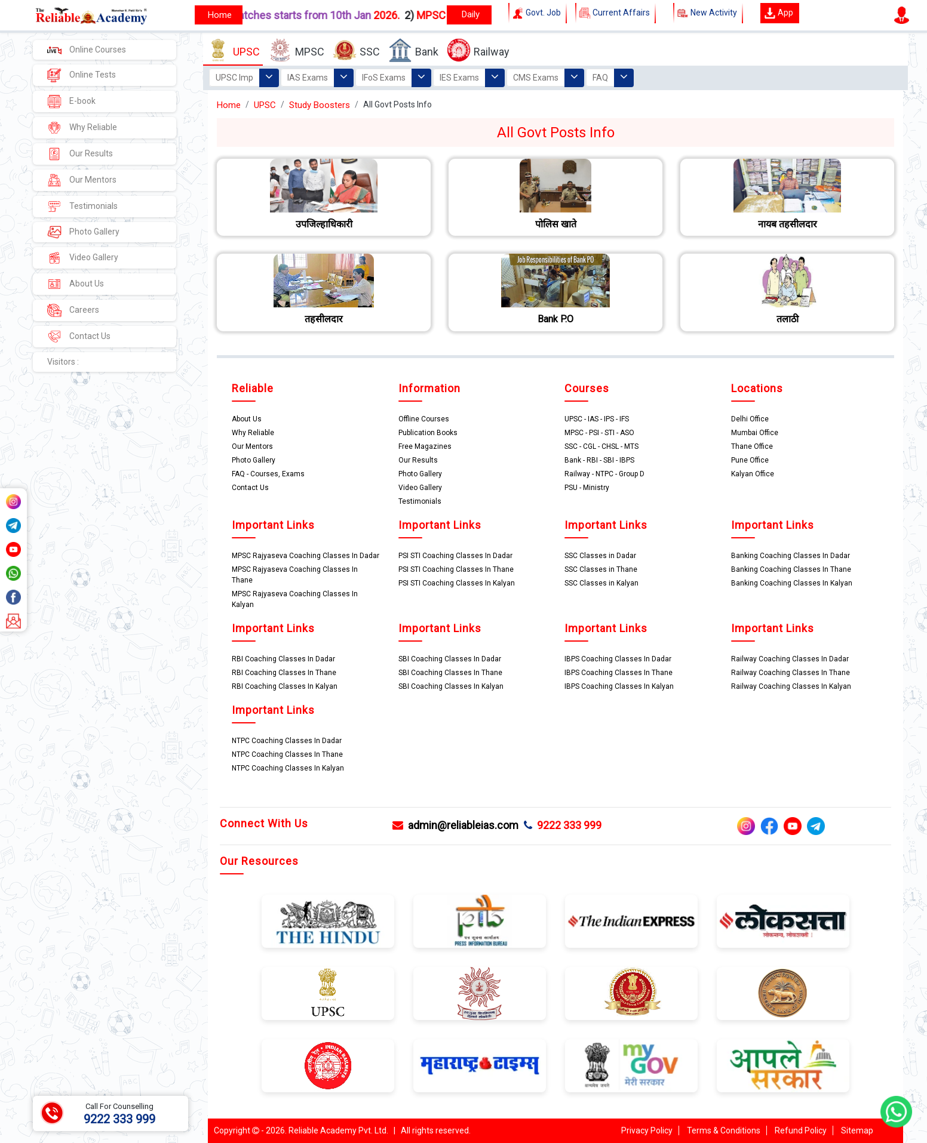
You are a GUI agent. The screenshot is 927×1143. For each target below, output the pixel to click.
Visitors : (63, 361)
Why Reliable (82, 128)
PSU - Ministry (586, 487)
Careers (73, 310)
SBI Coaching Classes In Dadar (449, 659)
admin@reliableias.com (455, 825)
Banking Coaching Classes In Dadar (790, 556)
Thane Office (752, 446)
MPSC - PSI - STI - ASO (599, 433)
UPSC (233, 50)
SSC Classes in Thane (600, 569)
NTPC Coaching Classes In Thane (287, 754)
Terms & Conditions (723, 1130)
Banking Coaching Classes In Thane (791, 569)
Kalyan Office (752, 474)
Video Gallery (82, 258)
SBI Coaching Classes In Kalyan (451, 686)
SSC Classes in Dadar (600, 556)
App (778, 13)
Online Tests (81, 75)
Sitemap (857, 1130)
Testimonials (82, 206)
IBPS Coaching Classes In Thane (618, 672)
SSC (356, 50)
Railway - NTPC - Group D (604, 474)
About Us (75, 284)
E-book (71, 101)
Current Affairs (615, 13)
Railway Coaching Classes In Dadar (790, 659)
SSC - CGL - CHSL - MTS (601, 446)
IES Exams (459, 77)
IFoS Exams (384, 77)
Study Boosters (319, 105)
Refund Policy (801, 1130)
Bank (413, 50)
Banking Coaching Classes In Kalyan (791, 583)
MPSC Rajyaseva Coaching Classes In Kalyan (295, 599)
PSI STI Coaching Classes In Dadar (455, 556)
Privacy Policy (647, 1130)
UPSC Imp (234, 77)
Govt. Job (537, 13)
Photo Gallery (83, 232)
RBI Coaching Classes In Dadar (283, 659)
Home (229, 105)
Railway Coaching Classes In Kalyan (791, 686)
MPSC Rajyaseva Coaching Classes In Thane (295, 574)
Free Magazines (425, 446)
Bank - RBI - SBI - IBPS (599, 460)
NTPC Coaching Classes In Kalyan (288, 768)
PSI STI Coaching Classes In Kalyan (456, 583)
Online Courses (86, 49)
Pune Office (750, 460)
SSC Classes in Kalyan (601, 583)
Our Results (80, 154)
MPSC (296, 50)
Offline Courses (423, 419)
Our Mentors (81, 180)
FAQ (600, 77)
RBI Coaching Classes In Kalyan (284, 686)
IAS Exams (307, 77)
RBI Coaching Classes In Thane (284, 672)
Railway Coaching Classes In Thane (790, 672)
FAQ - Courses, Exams (268, 474)
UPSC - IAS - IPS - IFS (596, 419)
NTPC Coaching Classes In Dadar (287, 741)
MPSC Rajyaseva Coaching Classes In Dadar (305, 556)
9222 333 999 (562, 825)
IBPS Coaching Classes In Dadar (617, 659)
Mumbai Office (754, 433)
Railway (478, 50)
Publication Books (428, 433)
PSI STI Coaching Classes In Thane (456, 569)
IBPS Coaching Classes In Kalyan (619, 686)
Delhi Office (750, 419)
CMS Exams (535, 77)
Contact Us (78, 336)
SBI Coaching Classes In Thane (450, 672)
